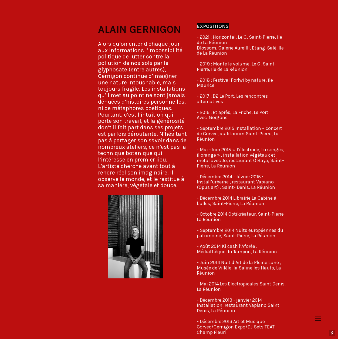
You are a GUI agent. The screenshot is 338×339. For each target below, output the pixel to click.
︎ (318, 319)
